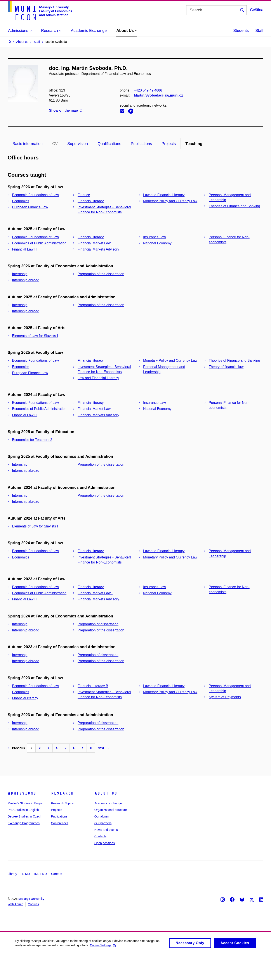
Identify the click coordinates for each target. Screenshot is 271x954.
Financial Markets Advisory (98, 249)
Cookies (33, 904)
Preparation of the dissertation (101, 274)
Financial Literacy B (93, 686)
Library (12, 874)
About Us (105, 793)
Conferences (59, 823)
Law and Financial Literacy (163, 195)
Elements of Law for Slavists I (35, 336)
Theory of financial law (226, 367)
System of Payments (225, 697)
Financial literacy (91, 201)
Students (241, 30)
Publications (141, 144)
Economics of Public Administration (39, 243)
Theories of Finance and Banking (234, 206)
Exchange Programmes (24, 823)
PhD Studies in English (23, 810)
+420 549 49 (148, 90)
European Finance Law (30, 207)
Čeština (256, 10)
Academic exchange (108, 803)
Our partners (103, 823)
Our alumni (101, 816)
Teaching (193, 144)
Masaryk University (31, 898)
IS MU (25, 874)
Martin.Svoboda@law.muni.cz (158, 95)
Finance (84, 195)
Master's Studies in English (26, 803)
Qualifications (109, 144)
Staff (259, 30)
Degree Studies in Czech (25, 816)
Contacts (100, 836)
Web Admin (15, 904)
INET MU (40, 874)
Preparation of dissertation (98, 624)
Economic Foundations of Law (35, 195)
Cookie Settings (103, 946)
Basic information (27, 144)
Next (102, 748)
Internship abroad (25, 280)
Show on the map (65, 110)
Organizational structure (110, 810)
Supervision (77, 144)
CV (55, 144)
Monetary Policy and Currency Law (170, 201)
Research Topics (62, 803)
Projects (169, 144)
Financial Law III (24, 249)
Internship (19, 274)
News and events (106, 829)
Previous (16, 748)
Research (62, 793)
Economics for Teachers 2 (32, 440)
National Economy (157, 243)
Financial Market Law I (95, 243)
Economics (20, 201)
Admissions (22, 793)
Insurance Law (154, 237)
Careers (56, 874)
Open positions (104, 843)
